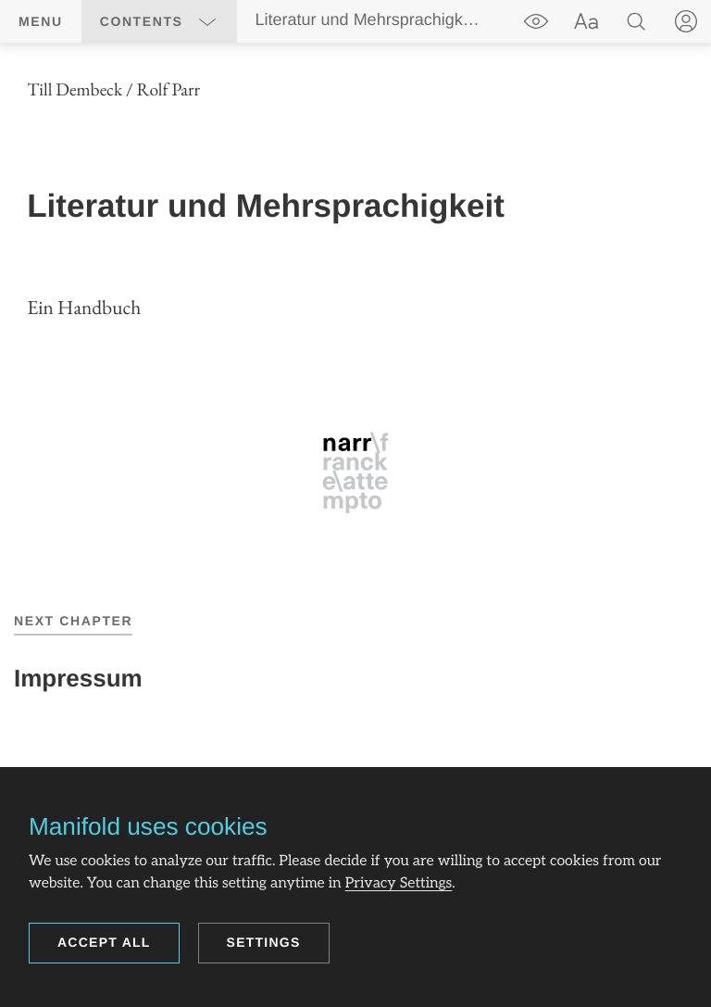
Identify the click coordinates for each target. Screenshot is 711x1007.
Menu (41, 21)
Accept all (104, 942)
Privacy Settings (399, 883)
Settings (264, 942)
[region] (355, 295)
